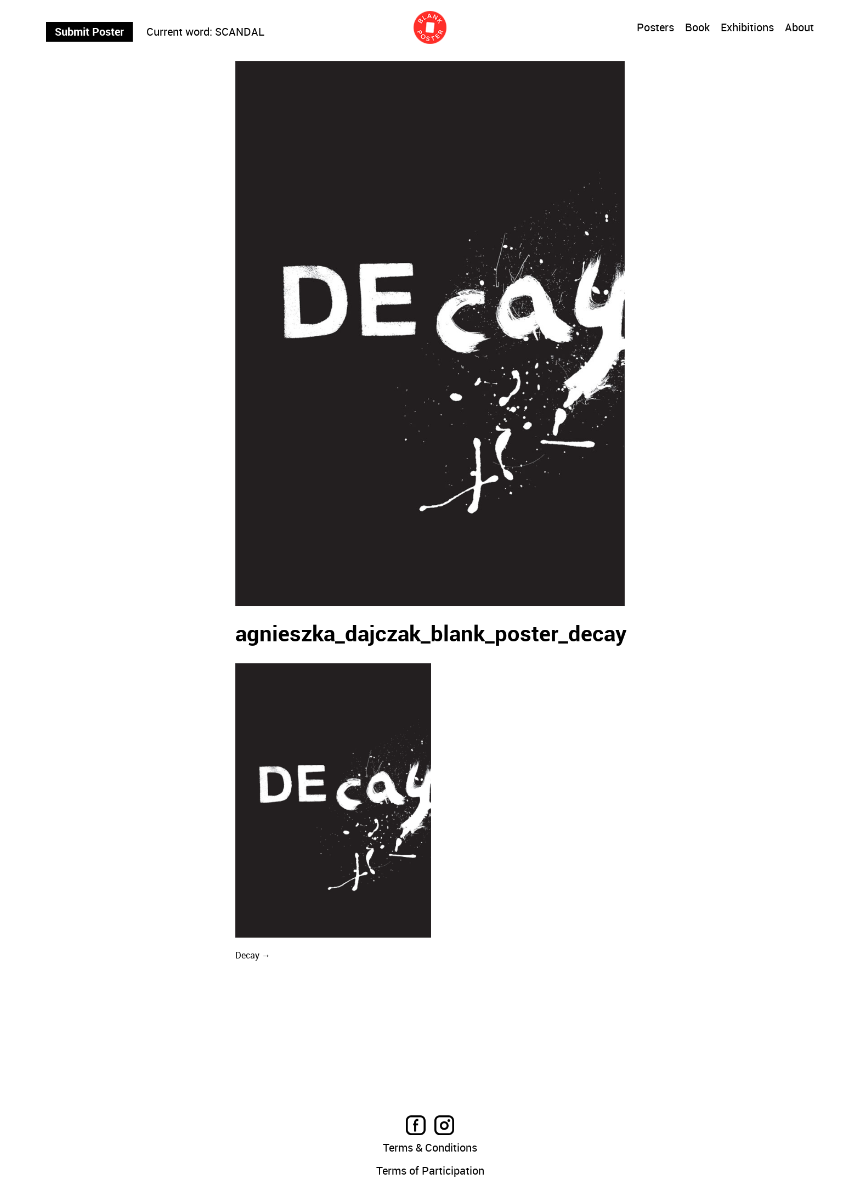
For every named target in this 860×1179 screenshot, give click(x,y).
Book (697, 28)
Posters (655, 27)
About (799, 28)
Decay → (252, 955)
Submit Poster (89, 31)
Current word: (179, 31)
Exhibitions (747, 28)
